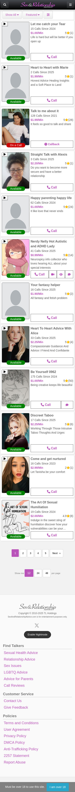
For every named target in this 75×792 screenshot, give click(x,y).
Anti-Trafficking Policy (21, 749)
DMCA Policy (14, 743)
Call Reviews (14, 685)
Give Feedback (16, 707)
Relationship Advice (19, 659)
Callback (51, 144)
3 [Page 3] (30, 553)
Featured (33, 14)
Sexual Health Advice (21, 653)
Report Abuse (15, 762)
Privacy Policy (15, 736)
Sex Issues (12, 666)
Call (52, 57)
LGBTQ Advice (16, 672)
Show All (12, 14)
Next (57, 552)
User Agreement (17, 730)
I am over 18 (58, 787)
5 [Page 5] (45, 553)
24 (38, 573)
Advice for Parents (18, 679)
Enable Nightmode (37, 634)
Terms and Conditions (21, 723)
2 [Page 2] (23, 553)
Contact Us (13, 701)
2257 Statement (16, 756)
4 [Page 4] (38, 553)
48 (46, 573)
